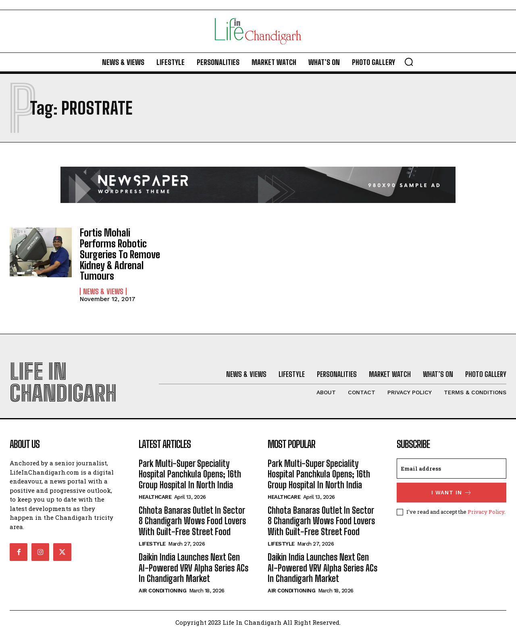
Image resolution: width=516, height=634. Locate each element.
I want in (451, 492)
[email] (451, 468)
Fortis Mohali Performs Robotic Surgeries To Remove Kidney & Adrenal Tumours (119, 254)
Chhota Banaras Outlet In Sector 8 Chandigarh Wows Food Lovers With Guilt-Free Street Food (192, 521)
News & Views (103, 290)
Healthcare (155, 497)
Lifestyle (152, 544)
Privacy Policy (486, 511)
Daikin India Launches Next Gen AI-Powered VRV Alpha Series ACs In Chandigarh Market (193, 568)
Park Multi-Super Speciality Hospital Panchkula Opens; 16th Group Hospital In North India (190, 474)
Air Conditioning (162, 591)
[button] (408, 61)
